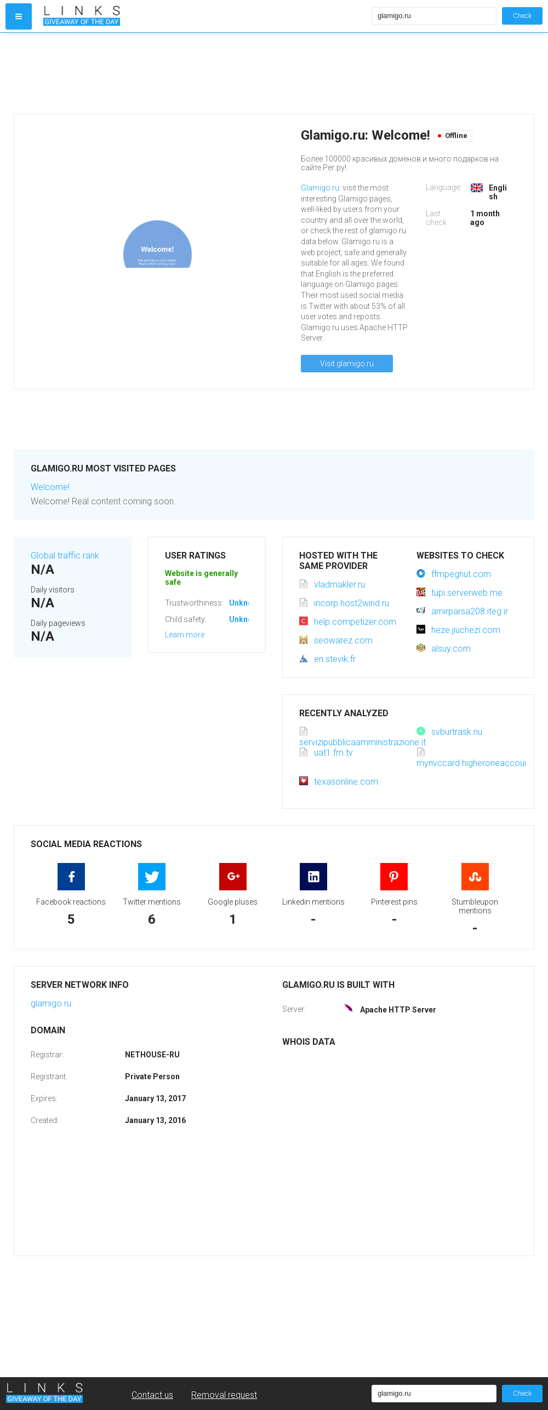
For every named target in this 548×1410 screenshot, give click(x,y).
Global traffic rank (65, 555)
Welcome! (50, 487)
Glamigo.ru (320, 187)
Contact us (152, 1395)
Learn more (184, 634)
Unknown (245, 602)
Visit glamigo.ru (347, 363)
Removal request (224, 1395)
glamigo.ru (51, 1003)
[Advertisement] (205, 73)
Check (522, 15)
